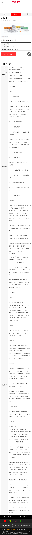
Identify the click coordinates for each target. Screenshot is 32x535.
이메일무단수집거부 (20, 529)
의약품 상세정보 (8, 54)
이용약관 (4, 529)
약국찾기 (26, 14)
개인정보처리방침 (11, 529)
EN (30, 2)
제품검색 (16, 14)
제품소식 (5, 14)
